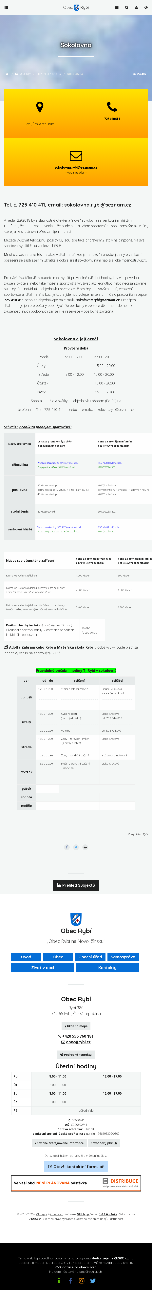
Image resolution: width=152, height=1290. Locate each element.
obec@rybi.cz (78, 1042)
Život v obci (42, 967)
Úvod (26, 956)
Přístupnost (116, 1219)
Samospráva (123, 956)
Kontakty (107, 967)
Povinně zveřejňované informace (59, 1143)
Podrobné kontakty (76, 1054)
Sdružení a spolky (49, 73)
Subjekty (23, 73)
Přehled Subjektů (76, 885)
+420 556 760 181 (78, 1036)
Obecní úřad (90, 956)
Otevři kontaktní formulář (76, 1166)
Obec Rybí (56, 1214)
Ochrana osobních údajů (91, 1219)
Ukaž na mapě (76, 1026)
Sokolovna (75, 73)
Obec (58, 956)
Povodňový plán (104, 1143)
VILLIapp (41, 1214)
